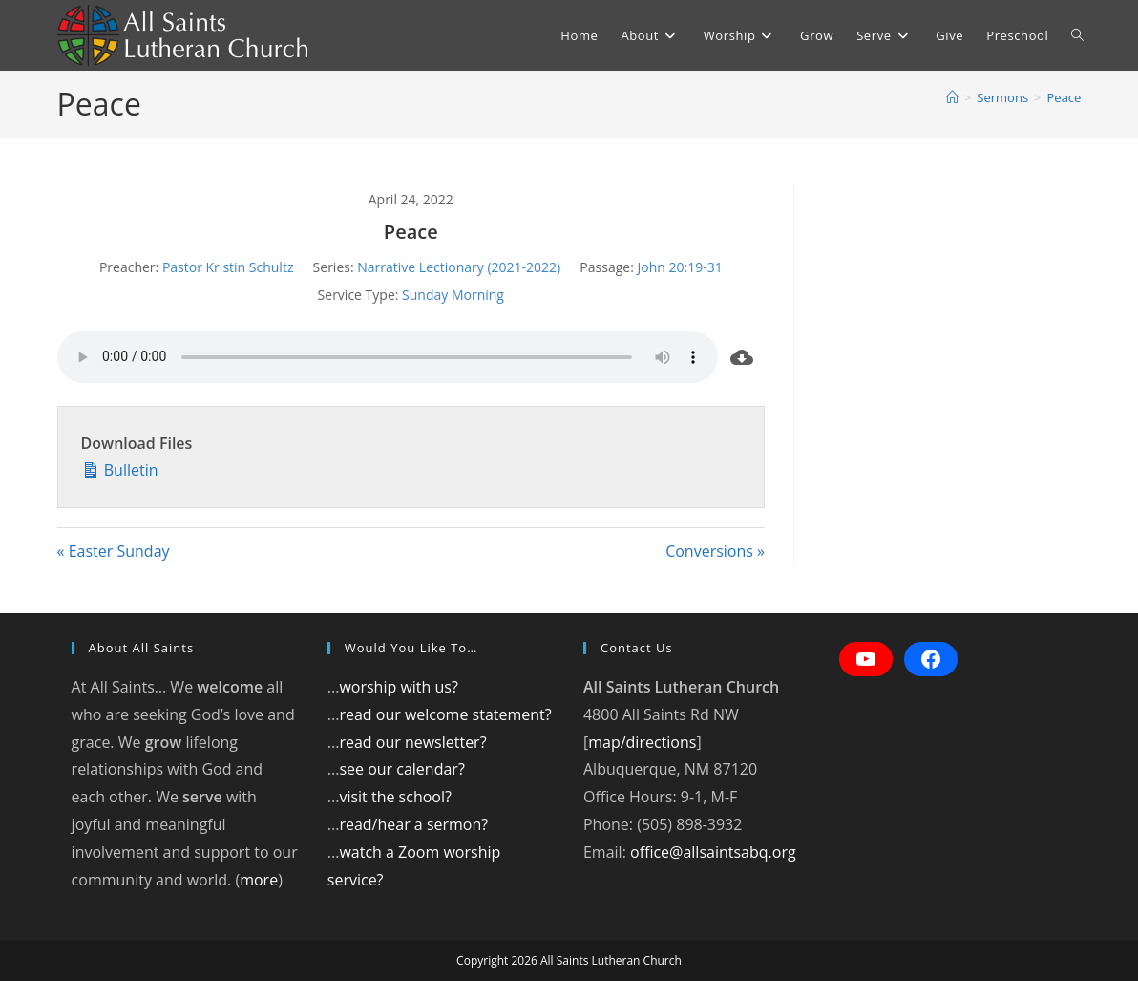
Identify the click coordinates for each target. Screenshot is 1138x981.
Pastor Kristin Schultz (228, 267)
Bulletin (119, 468)
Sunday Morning (453, 295)
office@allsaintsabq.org (713, 852)
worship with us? (398, 686)
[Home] (952, 97)
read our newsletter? (412, 742)
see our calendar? (401, 768)
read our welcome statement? (445, 714)
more (259, 879)
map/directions (642, 742)
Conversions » (715, 551)
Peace (1064, 97)
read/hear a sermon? (413, 824)
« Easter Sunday (113, 551)
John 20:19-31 (679, 267)
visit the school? (395, 796)
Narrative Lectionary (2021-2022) (458, 267)
